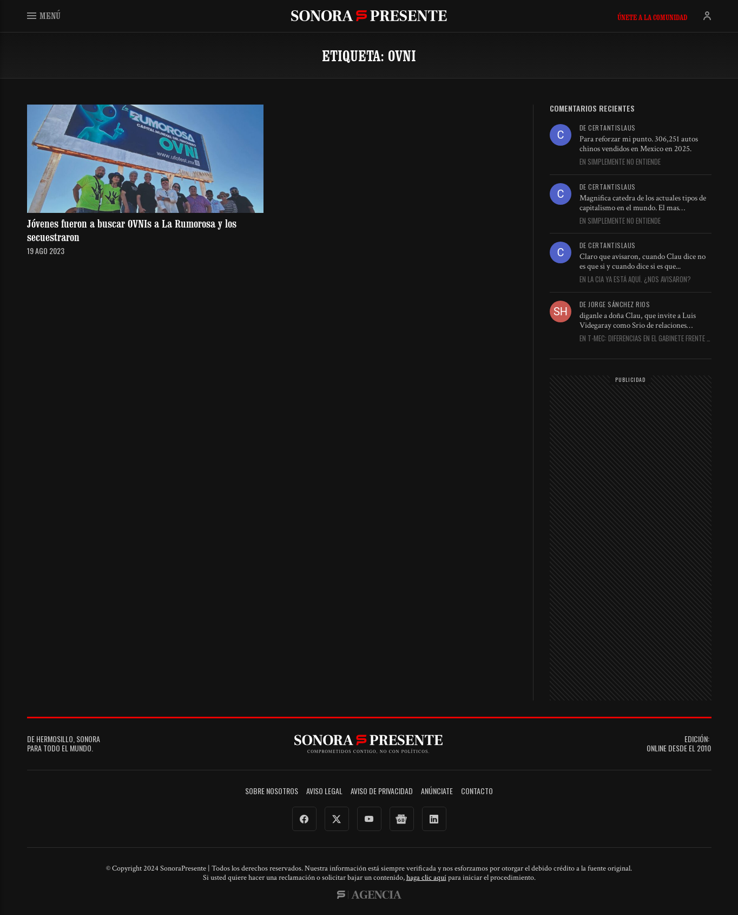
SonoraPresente (369, 15)
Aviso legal (324, 791)
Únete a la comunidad (652, 17)
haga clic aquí (426, 877)
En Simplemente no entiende (620, 162)
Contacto (477, 791)
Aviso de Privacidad (382, 791)
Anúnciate (437, 791)
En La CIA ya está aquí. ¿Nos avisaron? (635, 279)
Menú (44, 15)
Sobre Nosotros (271, 791)
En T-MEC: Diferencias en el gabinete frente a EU (644, 338)
